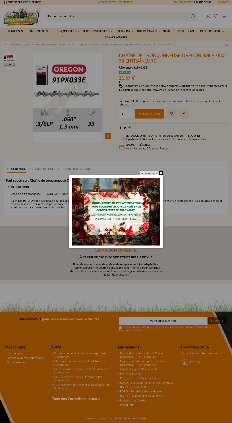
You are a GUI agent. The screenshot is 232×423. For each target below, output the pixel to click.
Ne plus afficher (151, 173)
